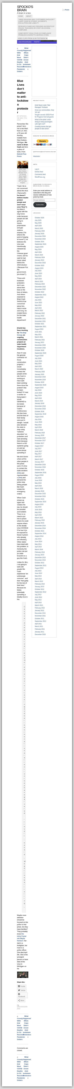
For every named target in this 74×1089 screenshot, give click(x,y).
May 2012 (38, 600)
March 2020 (39, 369)
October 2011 (39, 618)
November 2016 (40, 467)
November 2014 (40, 528)
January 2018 (39, 435)
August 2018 (39, 417)
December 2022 (40, 287)
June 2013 (38, 573)
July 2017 (38, 449)
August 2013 (39, 568)
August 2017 (39, 446)
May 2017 (38, 454)
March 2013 (39, 581)
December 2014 (40, 526)
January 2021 (39, 342)
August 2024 (39, 247)
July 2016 (38, 478)
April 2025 (38, 226)
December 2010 (40, 634)
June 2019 (38, 393)
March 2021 (39, 337)
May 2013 (38, 576)
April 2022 (38, 308)
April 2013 (38, 579)
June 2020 (38, 361)
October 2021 (39, 324)
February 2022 (40, 313)
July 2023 (38, 271)
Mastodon (36, 156)
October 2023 (39, 265)
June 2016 (38, 480)
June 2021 (38, 332)
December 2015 (40, 494)
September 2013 (40, 565)
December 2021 (40, 318)
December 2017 (40, 438)
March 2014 (39, 549)
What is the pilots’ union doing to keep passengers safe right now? (43, 122)
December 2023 (40, 263)
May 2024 (38, 249)
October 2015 (39, 499)
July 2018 (38, 419)
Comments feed (40, 174)
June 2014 (38, 541)
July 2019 (38, 390)
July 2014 (38, 539)
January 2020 (39, 374)
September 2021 (40, 326)
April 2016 (38, 486)
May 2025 (38, 223)
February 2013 (40, 584)
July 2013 (38, 571)
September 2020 (40, 353)
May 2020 (38, 364)
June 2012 (38, 597)
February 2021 (40, 340)
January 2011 (39, 632)
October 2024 (39, 242)
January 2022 (39, 316)
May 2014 (38, 544)
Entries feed (39, 172)
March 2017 (39, 459)
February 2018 (40, 433)
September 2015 (40, 502)
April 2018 (38, 427)
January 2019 (39, 403)
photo (36, 42)
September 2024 (40, 244)
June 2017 (38, 451)
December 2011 (40, 613)
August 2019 (39, 388)
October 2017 (39, 443)
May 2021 (38, 334)
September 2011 (40, 621)
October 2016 (39, 470)
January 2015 (39, 523)
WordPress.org (40, 177)
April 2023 (38, 279)
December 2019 (40, 377)
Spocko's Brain (25, 8)
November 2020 (40, 348)
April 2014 (38, 547)
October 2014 (39, 531)
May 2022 (38, 305)
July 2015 (38, 507)
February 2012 (40, 608)
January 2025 (39, 233)
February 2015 (40, 520)
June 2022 (38, 303)
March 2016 (39, 488)
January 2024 (39, 260)
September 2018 (40, 414)
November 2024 (40, 239)
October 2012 (39, 589)
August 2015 (39, 504)
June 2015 (38, 510)
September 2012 (40, 592)
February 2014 (40, 552)
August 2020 (39, 356)
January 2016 (39, 491)
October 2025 (39, 218)
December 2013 (40, 557)
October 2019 (39, 382)
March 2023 (39, 281)
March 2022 (39, 310)
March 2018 (39, 430)
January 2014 (39, 555)
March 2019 (39, 401)
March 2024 (39, 255)
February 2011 (40, 629)
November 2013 (40, 560)
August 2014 (39, 536)
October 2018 (39, 411)
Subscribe (40, 205)
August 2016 (39, 475)
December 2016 (40, 464)
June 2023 (38, 273)
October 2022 (39, 292)
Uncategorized (24, 42)
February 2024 (40, 257)
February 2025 (40, 231)
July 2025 (38, 220)
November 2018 (40, 409)
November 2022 (40, 289)
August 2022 (39, 297)
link (19, 473)
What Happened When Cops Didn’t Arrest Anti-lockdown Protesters (27, 57)
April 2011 (38, 624)
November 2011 (40, 616)
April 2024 (38, 252)
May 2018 (38, 425)
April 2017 (38, 456)
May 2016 (38, 483)
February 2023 (40, 284)
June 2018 (38, 422)
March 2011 (39, 626)
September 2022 (40, 295)
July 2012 (38, 595)
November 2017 (40, 440)
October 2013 (39, 563)
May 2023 (38, 276)
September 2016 (40, 472)
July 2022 (38, 300)
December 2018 (40, 406)
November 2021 (40, 321)
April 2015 (38, 515)
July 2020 (38, 358)
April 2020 (38, 366)
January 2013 (39, 587)
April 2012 (38, 602)
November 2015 (40, 496)
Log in (37, 169)
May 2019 (38, 395)
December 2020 (40, 345)
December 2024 (40, 236)
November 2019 (40, 379)
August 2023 (39, 268)
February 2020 (40, 372)
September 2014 (40, 533)
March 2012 (39, 605)
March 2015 (39, 518)
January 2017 (39, 462)
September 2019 (40, 385)
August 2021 (39, 329)
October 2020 (39, 350)
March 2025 (39, 228)
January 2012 (39, 610)
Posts (67, 10)
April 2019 (38, 398)
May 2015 (38, 512)
